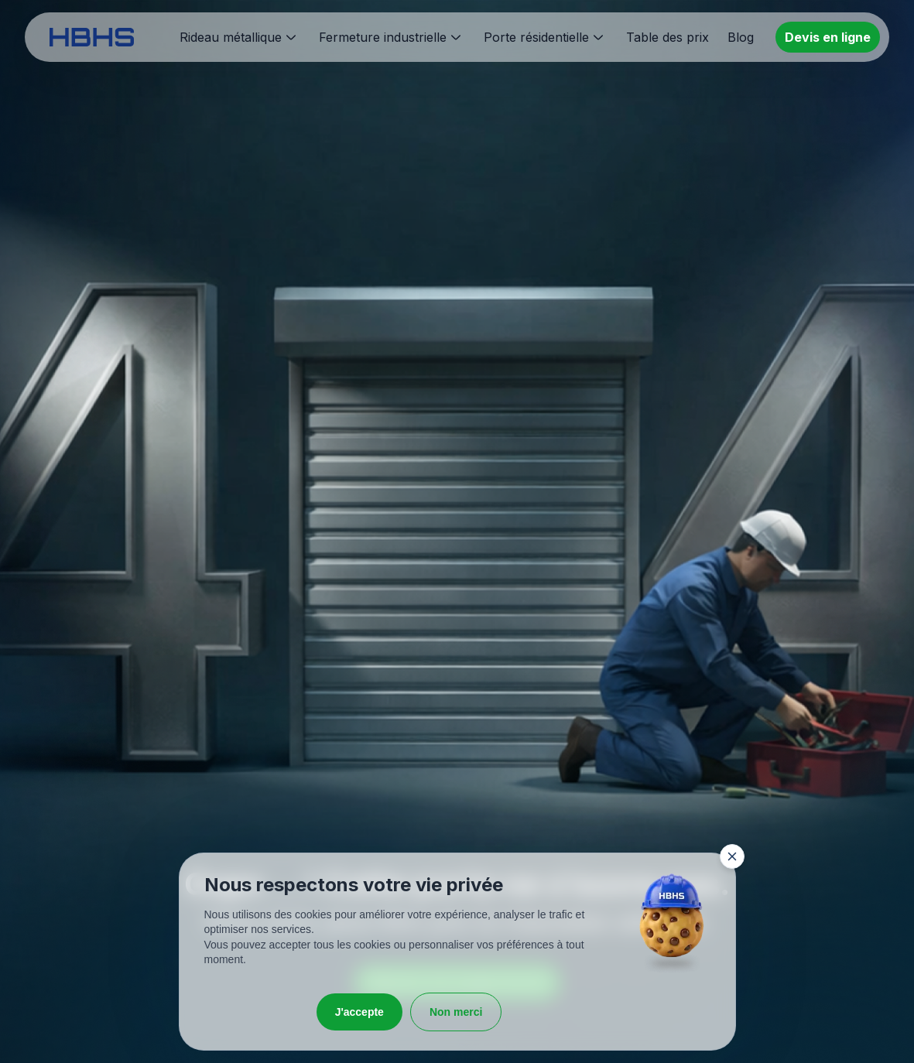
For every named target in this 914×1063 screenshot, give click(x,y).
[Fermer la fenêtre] (732, 856)
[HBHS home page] (92, 37)
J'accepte (359, 1012)
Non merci (456, 1012)
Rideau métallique (231, 37)
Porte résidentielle (536, 37)
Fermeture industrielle (383, 37)
